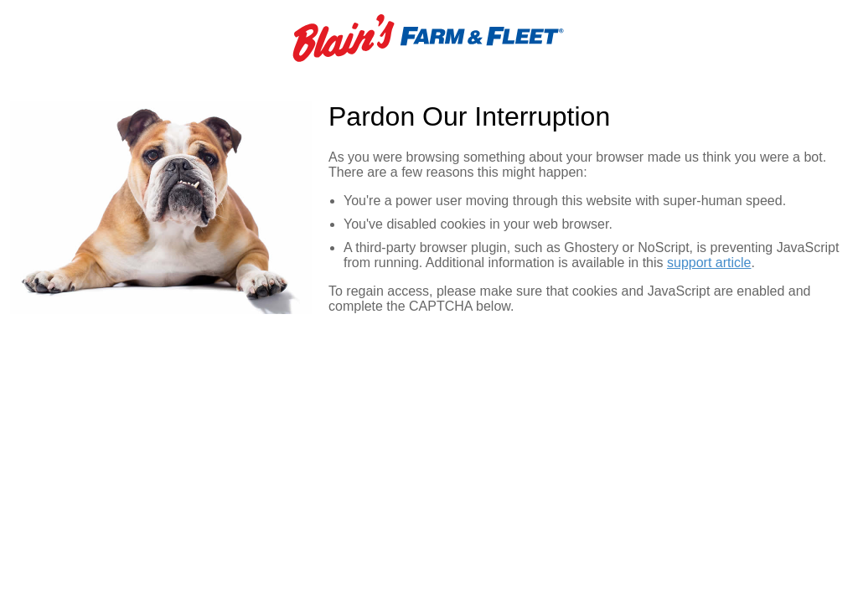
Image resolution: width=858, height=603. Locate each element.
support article (709, 262)
